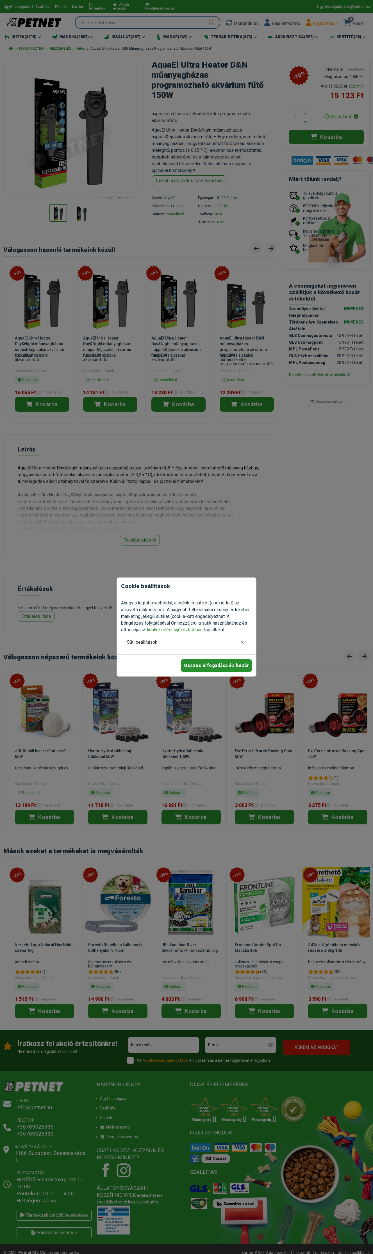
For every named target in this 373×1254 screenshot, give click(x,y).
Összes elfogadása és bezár (216, 665)
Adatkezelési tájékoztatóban (174, 629)
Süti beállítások (142, 642)
